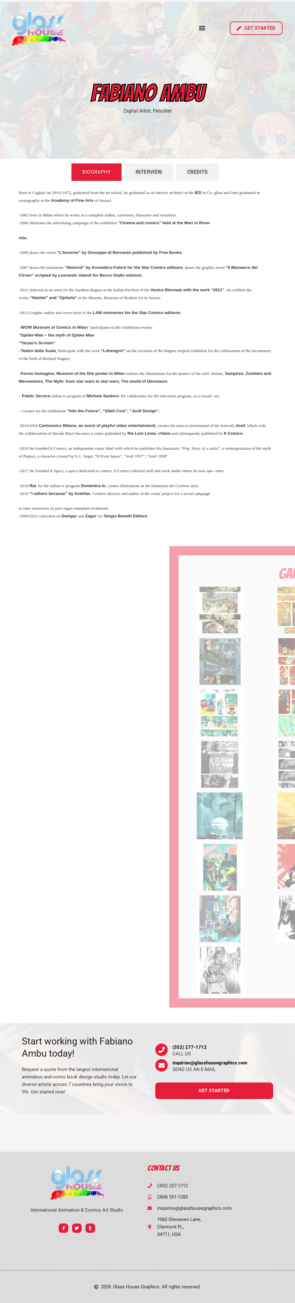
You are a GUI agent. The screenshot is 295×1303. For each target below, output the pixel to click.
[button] (202, 28)
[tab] (96, 172)
